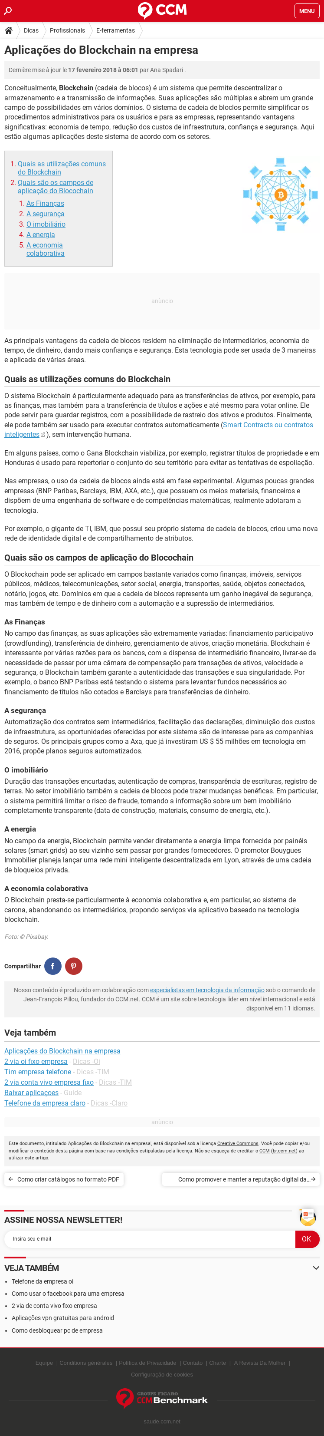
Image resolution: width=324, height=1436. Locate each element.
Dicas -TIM (92, 1072)
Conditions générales (85, 1363)
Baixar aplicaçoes (31, 1093)
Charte (217, 1363)
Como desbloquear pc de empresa (57, 1330)
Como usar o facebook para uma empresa (68, 1293)
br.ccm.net (284, 1151)
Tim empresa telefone (37, 1072)
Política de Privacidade (147, 1363)
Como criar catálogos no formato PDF (68, 1179)
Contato (193, 1363)
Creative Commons (238, 1143)
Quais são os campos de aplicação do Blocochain (55, 186)
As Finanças (45, 203)
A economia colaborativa (45, 249)
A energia (40, 235)
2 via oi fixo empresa (36, 1061)
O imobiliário (45, 224)
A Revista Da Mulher (260, 1363)
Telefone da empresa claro (44, 1103)
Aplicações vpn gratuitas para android (63, 1317)
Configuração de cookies (162, 1374)
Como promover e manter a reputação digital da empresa (242, 1181)
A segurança (45, 214)
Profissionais (67, 30)
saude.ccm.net (162, 1421)
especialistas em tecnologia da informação (207, 990)
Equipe (44, 1363)
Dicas (31, 30)
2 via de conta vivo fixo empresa (54, 1305)
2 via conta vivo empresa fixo (49, 1082)
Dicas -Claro (109, 1103)
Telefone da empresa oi (42, 1281)
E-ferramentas (115, 30)
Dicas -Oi (86, 1061)
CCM (264, 1151)
